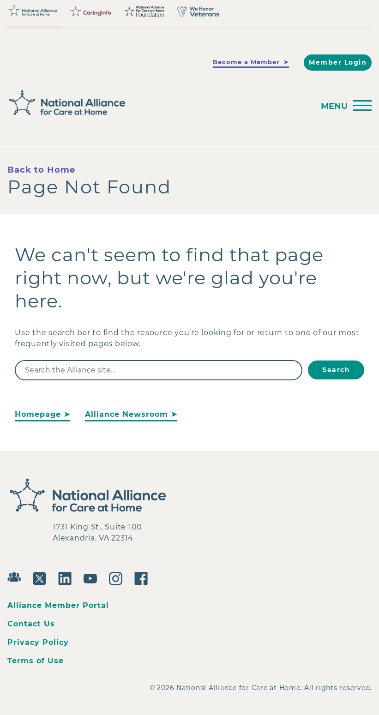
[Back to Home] (62, 103)
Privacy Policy (38, 642)
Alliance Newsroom (126, 414)
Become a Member (246, 62)
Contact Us (31, 623)
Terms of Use (35, 660)
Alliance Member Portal (58, 605)
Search (336, 370)
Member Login (338, 62)
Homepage (38, 414)
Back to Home (41, 170)
